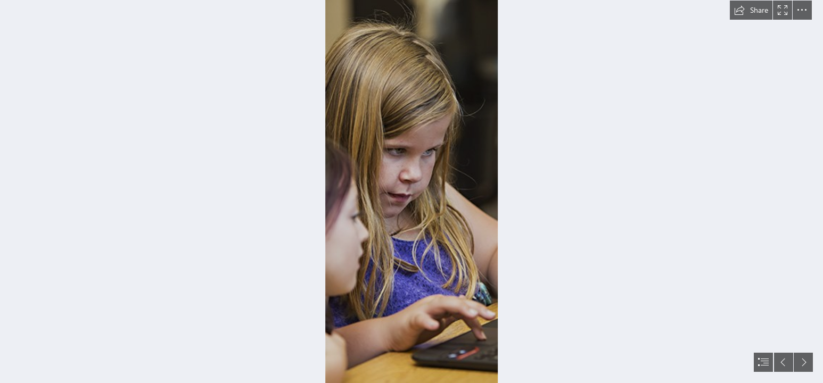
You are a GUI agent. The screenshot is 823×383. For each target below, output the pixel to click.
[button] (751, 10)
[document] (411, 191)
